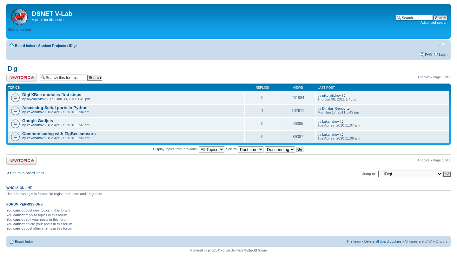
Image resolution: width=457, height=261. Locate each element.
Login (443, 54)
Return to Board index (27, 173)
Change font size (442, 44)
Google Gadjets (37, 120)
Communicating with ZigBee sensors (59, 133)
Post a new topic (21, 78)
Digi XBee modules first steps (51, 94)
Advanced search (434, 22)
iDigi (73, 46)
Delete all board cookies (382, 241)
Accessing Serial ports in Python (55, 107)
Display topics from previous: (188, 149)
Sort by (244, 149)
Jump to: (369, 174)
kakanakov (35, 112)
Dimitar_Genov (333, 108)
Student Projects (52, 46)
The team (353, 241)
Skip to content (19, 29)
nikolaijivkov (36, 99)
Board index (25, 46)
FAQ (428, 54)
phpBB (212, 250)
